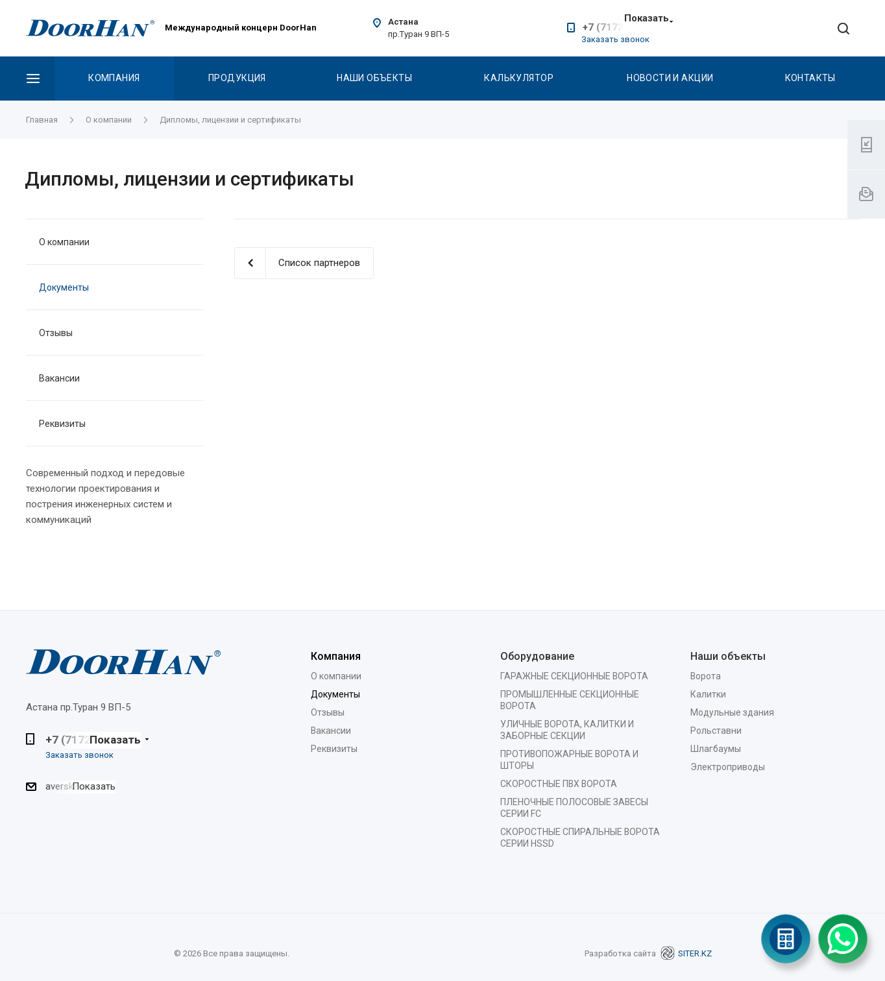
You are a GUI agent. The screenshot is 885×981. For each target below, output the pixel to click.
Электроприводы (727, 767)
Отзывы (56, 333)
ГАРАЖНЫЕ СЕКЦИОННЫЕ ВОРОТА (574, 676)
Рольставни (716, 730)
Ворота (705, 676)
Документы (64, 287)
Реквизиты (62, 423)
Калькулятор (518, 78)
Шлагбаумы (715, 749)
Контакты (810, 78)
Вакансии (59, 378)
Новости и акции (670, 78)
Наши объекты (374, 78)
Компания (113, 78)
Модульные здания (732, 712)
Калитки (708, 694)
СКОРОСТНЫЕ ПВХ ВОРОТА (558, 784)
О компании (64, 242)
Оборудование (537, 656)
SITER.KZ (686, 953)
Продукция (237, 78)
